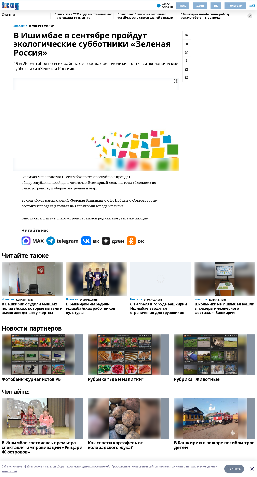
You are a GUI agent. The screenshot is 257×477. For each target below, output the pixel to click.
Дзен (200, 6)
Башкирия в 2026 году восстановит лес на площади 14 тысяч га (83, 16)
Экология (20, 26)
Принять (234, 469)
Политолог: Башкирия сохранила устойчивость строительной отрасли (145, 16)
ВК (216, 6)
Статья (8, 15)
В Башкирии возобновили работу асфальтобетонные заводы (205, 16)
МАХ (182, 6)
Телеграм (235, 6)
